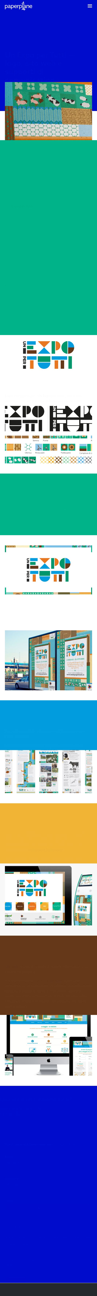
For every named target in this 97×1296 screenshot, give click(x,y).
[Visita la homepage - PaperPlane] (17, 6)
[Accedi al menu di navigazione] (90, 6)
